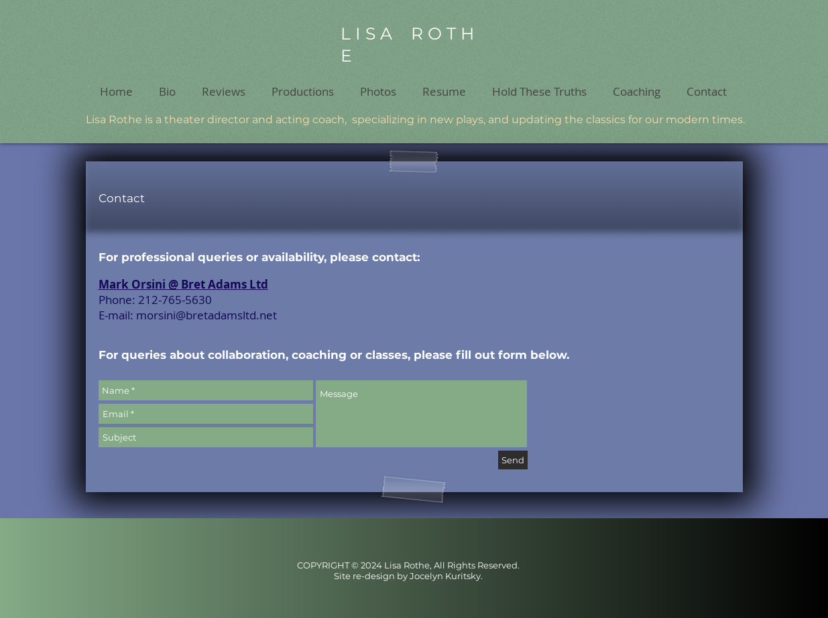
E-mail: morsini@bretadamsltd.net (188, 315)
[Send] (513, 460)
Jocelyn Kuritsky (445, 575)
